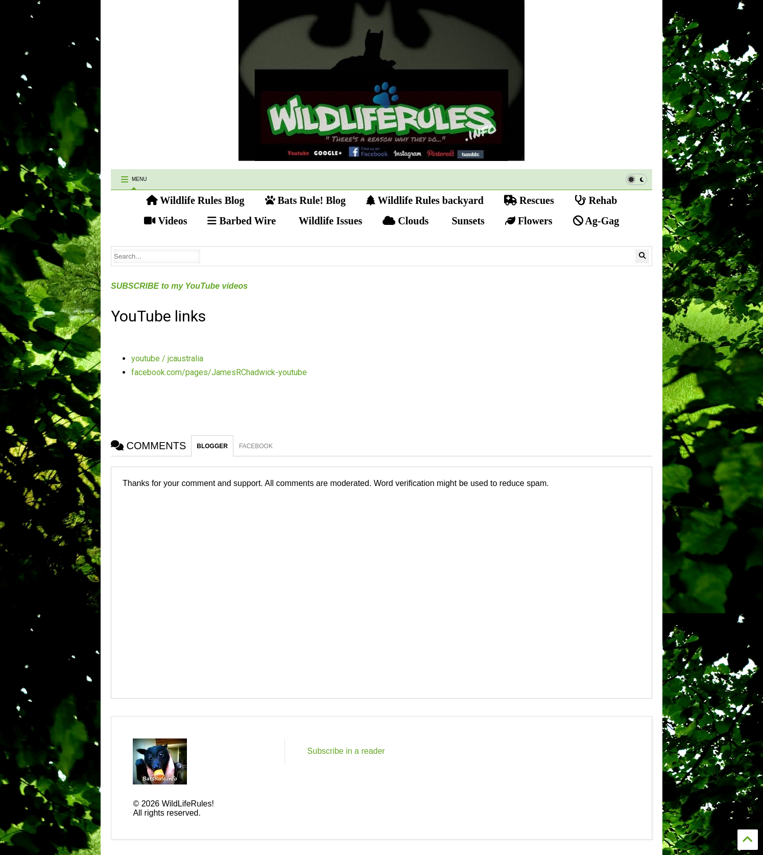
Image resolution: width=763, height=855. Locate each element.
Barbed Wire (241, 220)
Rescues (529, 200)
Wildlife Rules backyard (425, 200)
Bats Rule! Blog (305, 200)
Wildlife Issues (329, 220)
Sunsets (466, 220)
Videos (165, 220)
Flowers (529, 220)
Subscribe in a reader (346, 751)
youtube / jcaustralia (167, 358)
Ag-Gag (596, 220)
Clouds (405, 220)
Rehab (596, 200)
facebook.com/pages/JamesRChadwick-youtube (219, 372)
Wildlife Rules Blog (195, 200)
